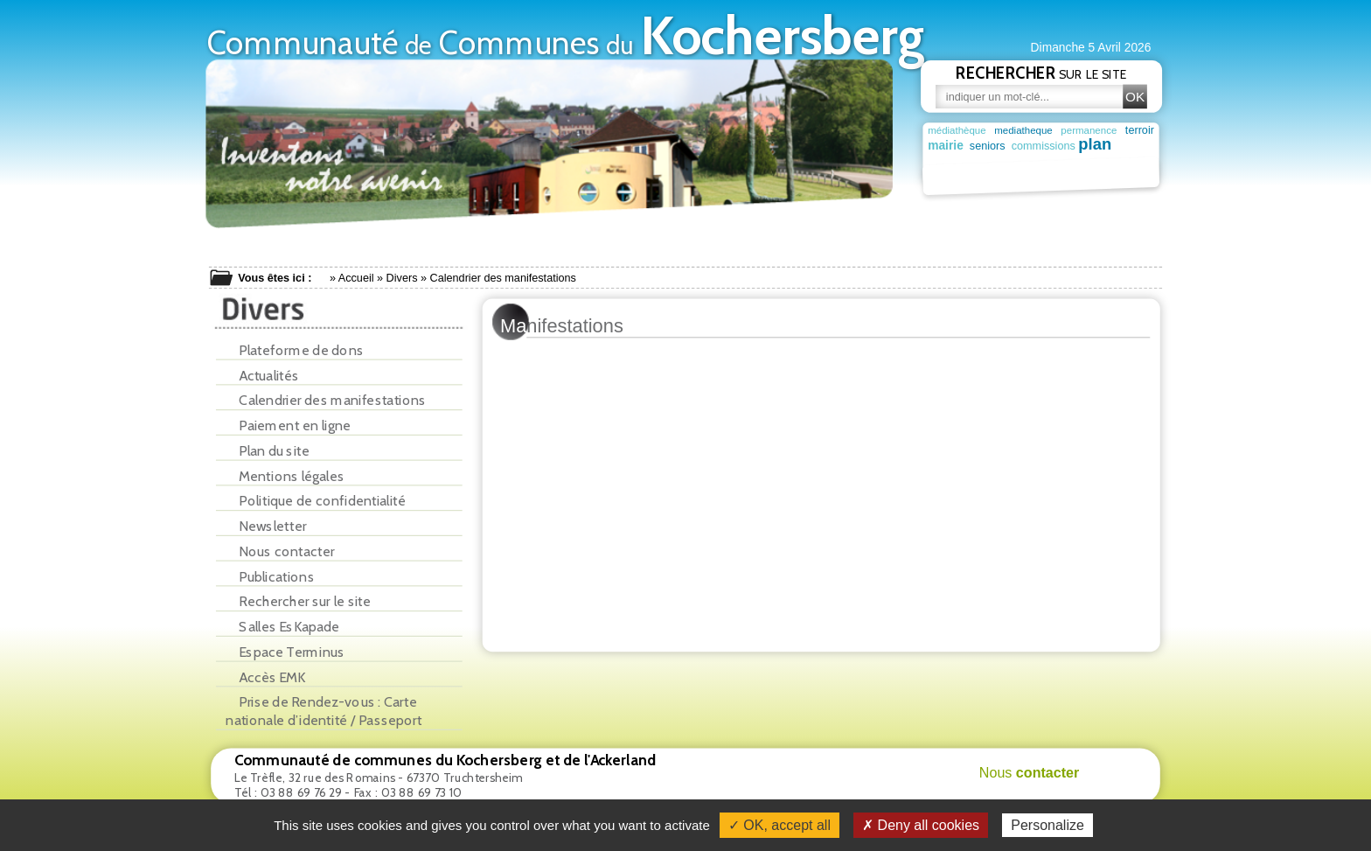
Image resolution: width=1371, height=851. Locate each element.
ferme (944, 163)
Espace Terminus (285, 652)
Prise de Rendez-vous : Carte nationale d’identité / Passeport (323, 711)
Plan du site (267, 451)
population (953, 177)
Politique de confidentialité (316, 501)
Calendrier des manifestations (326, 400)
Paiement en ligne (288, 425)
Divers (402, 278)
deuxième (1002, 163)
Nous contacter (280, 551)
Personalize (1047, 825)
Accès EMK (265, 677)
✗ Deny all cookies (920, 825)
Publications (270, 577)
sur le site (1041, 72)
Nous (1029, 772)
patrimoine (1013, 177)
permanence (1089, 130)
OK (1135, 96)
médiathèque (957, 130)
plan (1093, 144)
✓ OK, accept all (779, 825)
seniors (986, 146)
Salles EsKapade (282, 626)
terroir (1139, 129)
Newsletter (266, 526)
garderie (1134, 146)
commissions (1040, 146)
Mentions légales (285, 476)
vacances (1064, 163)
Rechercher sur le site (298, 601)
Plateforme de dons (295, 350)
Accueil (356, 278)
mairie (946, 146)
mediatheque (1023, 130)
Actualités (262, 375)
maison (1129, 162)
